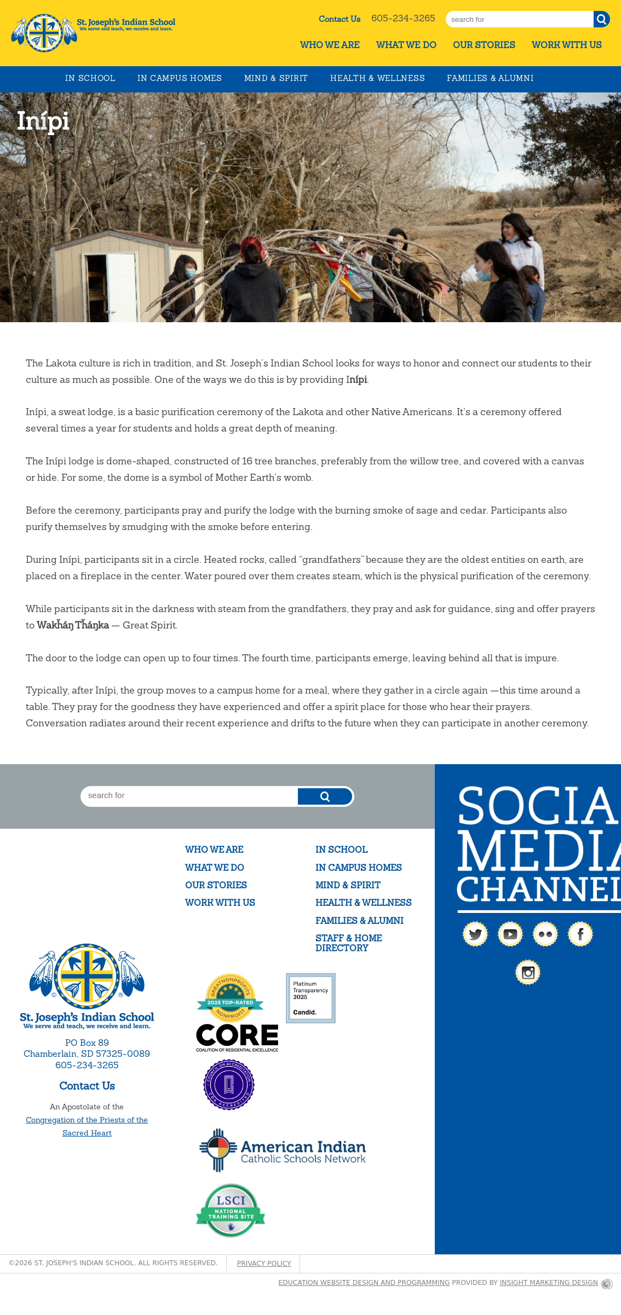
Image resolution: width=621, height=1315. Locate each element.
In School (90, 78)
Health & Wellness (377, 78)
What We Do (406, 45)
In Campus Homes (179, 78)
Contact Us (339, 19)
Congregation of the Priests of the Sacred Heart (87, 1126)
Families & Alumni (490, 78)
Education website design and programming (364, 1283)
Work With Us (567, 45)
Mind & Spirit (276, 78)
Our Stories (484, 45)
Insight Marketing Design (549, 1283)
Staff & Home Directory (348, 943)
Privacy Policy (264, 1263)
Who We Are (330, 45)
